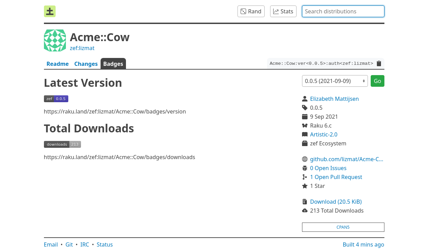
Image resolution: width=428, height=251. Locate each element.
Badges (113, 64)
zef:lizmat (82, 48)
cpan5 (343, 227)
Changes (85, 64)
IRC (84, 244)
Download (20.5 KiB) (336, 201)
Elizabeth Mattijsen (334, 99)
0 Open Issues (328, 168)
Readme (58, 64)
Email (51, 244)
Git (69, 244)
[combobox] (343, 11)
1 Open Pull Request (336, 177)
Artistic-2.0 (324, 134)
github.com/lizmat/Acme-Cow (347, 159)
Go (377, 81)
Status (105, 244)
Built (363, 244)
